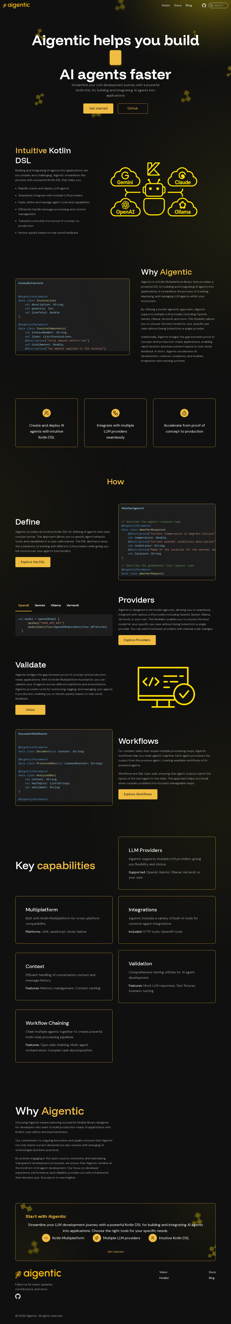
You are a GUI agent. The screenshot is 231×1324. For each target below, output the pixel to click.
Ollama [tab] (56, 607)
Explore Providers (137, 642)
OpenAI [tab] (23, 607)
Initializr (164, 1278)
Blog (189, 5)
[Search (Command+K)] (218, 5)
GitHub (132, 110)
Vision (166, 5)
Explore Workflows (138, 796)
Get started (98, 110)
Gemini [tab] (40, 607)
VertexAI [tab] (73, 607)
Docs (177, 5)
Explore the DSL (33, 564)
